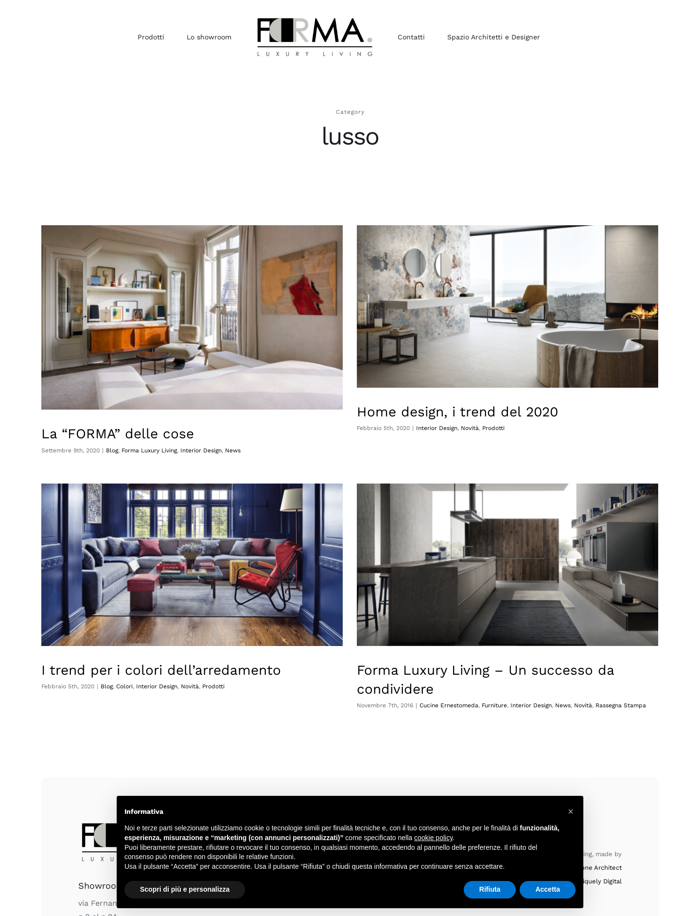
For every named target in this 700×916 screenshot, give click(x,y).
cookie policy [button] (433, 838)
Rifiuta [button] (490, 889)
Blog (160, 653)
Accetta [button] (547, 889)
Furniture (455, 698)
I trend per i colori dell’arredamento (214, 637)
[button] (570, 811)
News (523, 698)
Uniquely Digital (598, 842)
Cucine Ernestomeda (409, 698)
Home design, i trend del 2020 (444, 412)
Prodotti (481, 428)
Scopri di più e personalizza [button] (184, 889)
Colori (178, 653)
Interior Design (424, 428)
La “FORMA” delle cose (117, 434)
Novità (457, 428)
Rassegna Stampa (581, 698)
